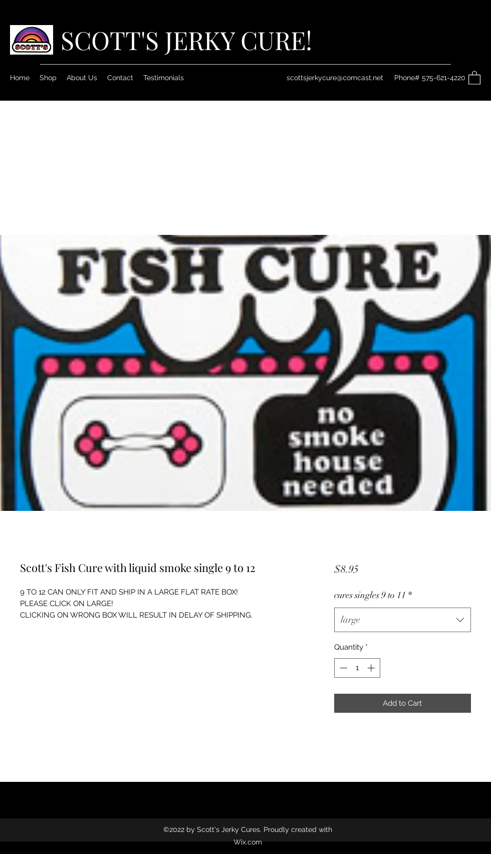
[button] (474, 77)
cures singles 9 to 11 (373, 595)
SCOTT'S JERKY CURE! (186, 40)
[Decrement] (342, 668)
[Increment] (372, 668)
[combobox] (402, 620)
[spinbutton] (357, 668)
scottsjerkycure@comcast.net (335, 78)
